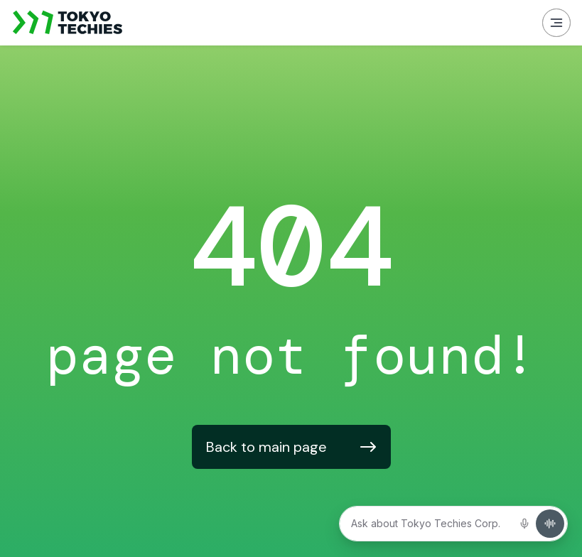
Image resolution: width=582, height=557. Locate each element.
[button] (556, 23)
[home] (68, 23)
